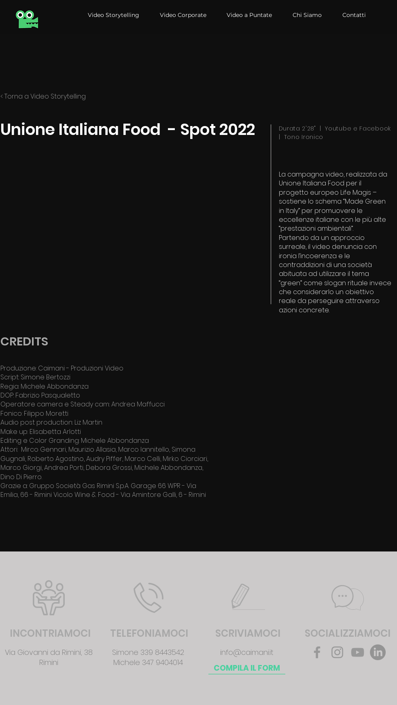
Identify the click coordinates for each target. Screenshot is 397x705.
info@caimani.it (247, 652)
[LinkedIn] (378, 652)
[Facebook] (317, 652)
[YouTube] (357, 652)
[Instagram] (337, 652)
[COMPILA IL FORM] (246, 668)
